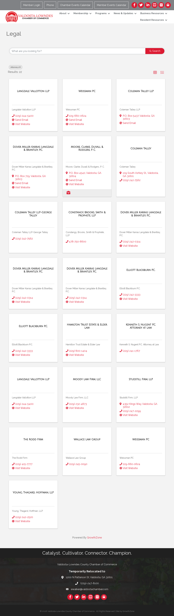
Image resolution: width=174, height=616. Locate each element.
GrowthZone (94, 537)
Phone (50, 5)
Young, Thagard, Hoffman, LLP (27, 511)
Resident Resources (151, 20)
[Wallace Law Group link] (87, 439)
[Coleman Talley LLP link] (141, 91)
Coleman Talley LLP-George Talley (30, 232)
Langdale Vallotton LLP (24, 109)
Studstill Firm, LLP (129, 397)
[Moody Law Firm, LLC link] (87, 379)
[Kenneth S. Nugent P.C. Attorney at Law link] (141, 326)
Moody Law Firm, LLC (77, 397)
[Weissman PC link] (87, 91)
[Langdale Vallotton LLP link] (33, 91)
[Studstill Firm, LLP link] (141, 379)
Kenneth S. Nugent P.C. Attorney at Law (139, 344)
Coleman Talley (128, 167)
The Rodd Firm (19, 458)
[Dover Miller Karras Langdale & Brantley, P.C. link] (33, 148)
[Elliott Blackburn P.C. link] (140, 270)
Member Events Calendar (111, 5)
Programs (100, 13)
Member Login (31, 5)
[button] (155, 72)
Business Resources (151, 13)
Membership (80, 13)
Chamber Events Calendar (75, 5)
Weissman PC (73, 109)
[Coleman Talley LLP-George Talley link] (33, 214)
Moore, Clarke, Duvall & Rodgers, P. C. (85, 167)
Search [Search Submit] (154, 50)
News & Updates (122, 13)
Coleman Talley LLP (130, 109)
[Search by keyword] (78, 51)
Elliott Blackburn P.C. (130, 288)
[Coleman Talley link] (140, 148)
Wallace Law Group (76, 458)
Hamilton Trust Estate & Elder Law (83, 344)
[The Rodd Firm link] (33, 439)
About (62, 13)
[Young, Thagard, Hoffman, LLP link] (33, 492)
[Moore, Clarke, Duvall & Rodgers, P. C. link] (87, 148)
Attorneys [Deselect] (16, 67)
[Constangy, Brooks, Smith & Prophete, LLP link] (87, 214)
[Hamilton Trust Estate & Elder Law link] (87, 326)
